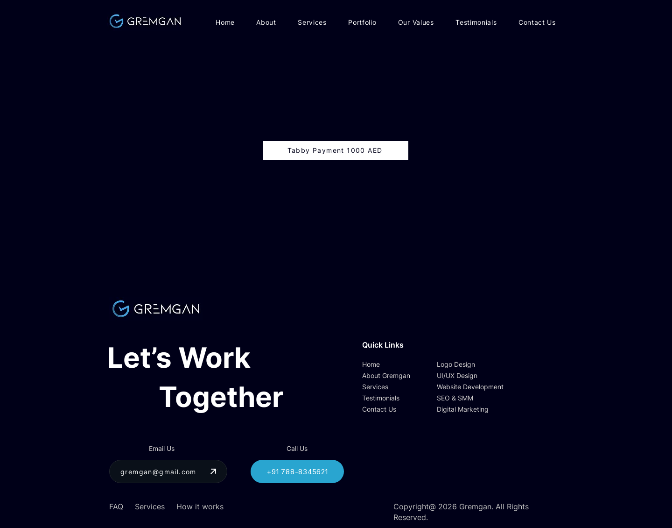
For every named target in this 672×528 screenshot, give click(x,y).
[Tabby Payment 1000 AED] (335, 150)
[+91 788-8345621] (297, 471)
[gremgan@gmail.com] (168, 471)
